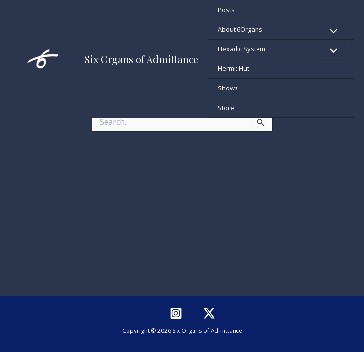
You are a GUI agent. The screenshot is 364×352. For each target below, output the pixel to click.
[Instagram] (176, 313)
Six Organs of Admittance (141, 59)
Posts (226, 9)
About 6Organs (240, 29)
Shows (228, 88)
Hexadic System (241, 48)
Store (226, 107)
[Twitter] (209, 313)
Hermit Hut (233, 68)
